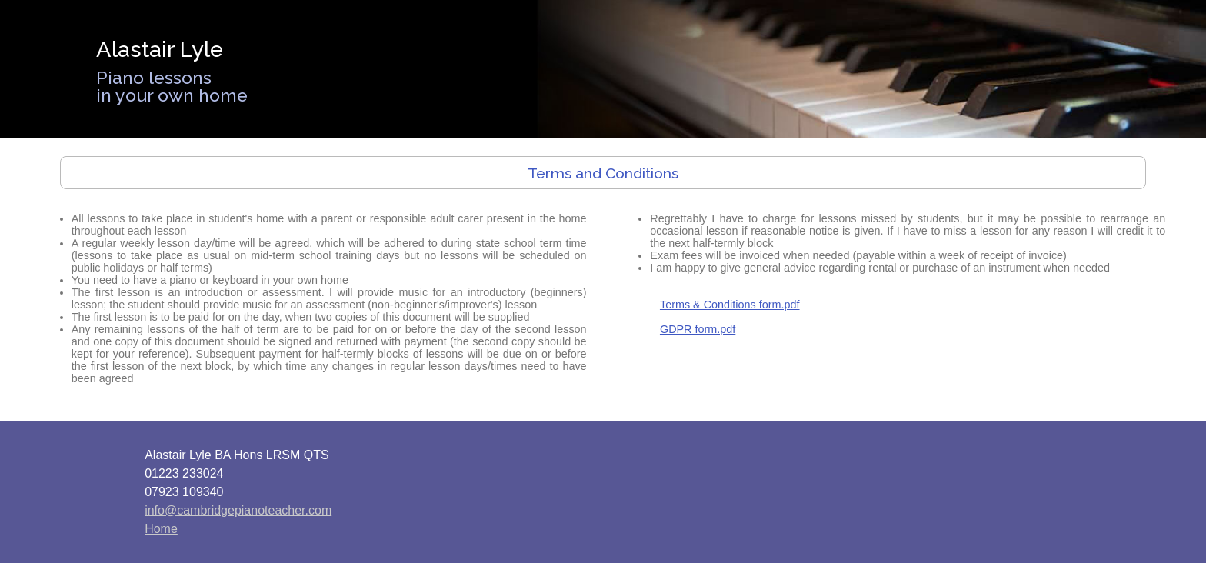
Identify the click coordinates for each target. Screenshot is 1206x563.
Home (161, 528)
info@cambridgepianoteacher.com (238, 510)
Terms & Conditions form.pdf (730, 304)
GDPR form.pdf (697, 329)
